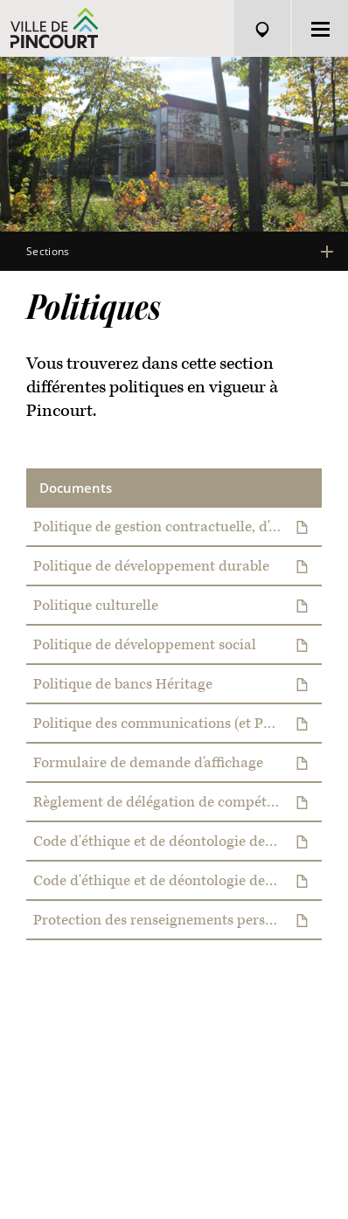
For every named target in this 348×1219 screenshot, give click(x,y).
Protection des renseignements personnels (178, 920)
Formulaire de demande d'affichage (178, 763)
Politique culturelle (178, 606)
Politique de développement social (178, 645)
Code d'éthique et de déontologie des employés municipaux (178, 881)
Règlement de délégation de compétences (178, 802)
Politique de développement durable (178, 566)
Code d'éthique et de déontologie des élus (178, 842)
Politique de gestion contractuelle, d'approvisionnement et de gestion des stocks (178, 527)
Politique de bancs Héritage (178, 684)
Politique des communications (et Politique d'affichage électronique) (178, 724)
